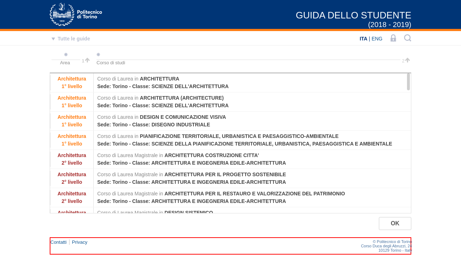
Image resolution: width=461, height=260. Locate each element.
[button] (395, 223)
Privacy (80, 242)
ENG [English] (377, 39)
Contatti (58, 242)
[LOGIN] (393, 38)
